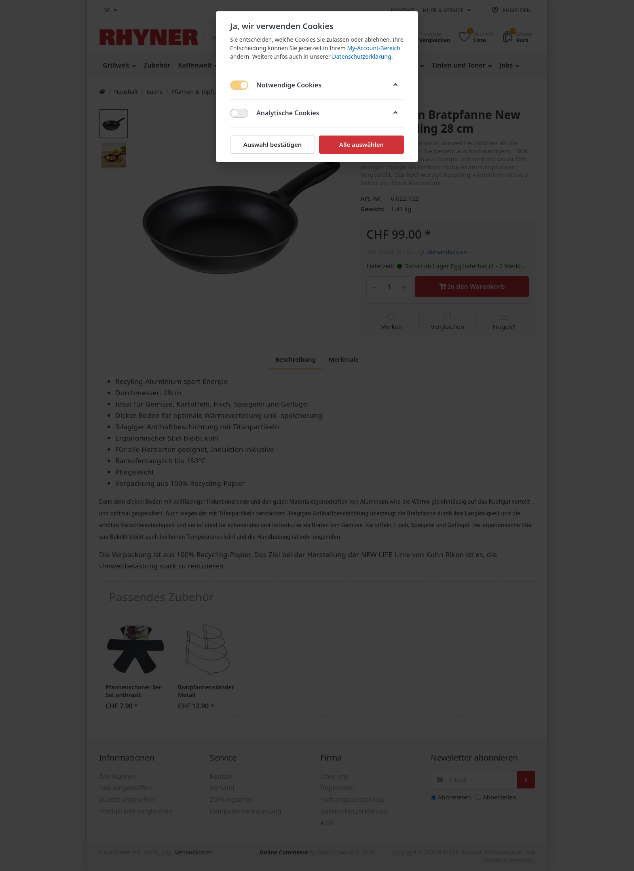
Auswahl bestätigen (272, 144)
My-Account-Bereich (373, 48)
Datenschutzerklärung (361, 56)
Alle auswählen (361, 144)
